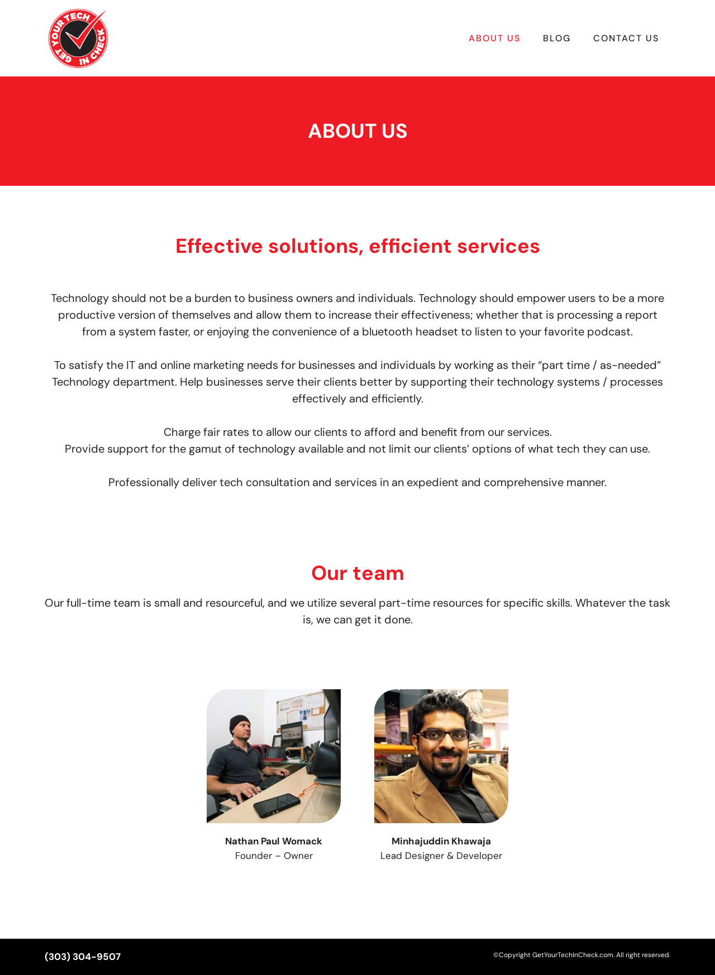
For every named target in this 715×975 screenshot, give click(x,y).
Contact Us (626, 38)
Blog (557, 38)
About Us (495, 38)
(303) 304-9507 (83, 956)
